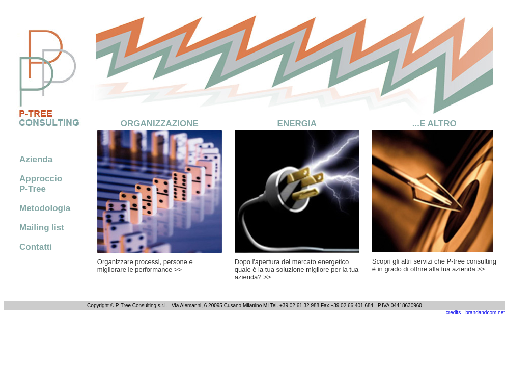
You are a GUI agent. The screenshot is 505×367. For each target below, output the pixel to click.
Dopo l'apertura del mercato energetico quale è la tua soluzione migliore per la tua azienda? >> (297, 269)
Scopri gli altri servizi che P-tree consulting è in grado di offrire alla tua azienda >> (434, 265)
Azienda (35, 159)
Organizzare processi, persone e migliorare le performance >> (145, 265)
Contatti (35, 247)
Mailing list (41, 227)
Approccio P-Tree (40, 184)
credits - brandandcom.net (475, 313)
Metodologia (44, 208)
